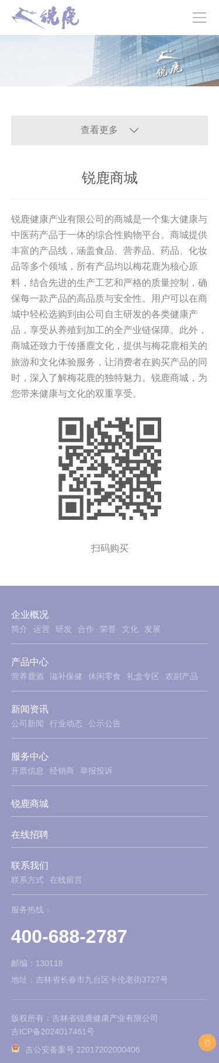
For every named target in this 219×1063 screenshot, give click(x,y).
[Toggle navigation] (199, 17)
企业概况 (29, 615)
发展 (152, 629)
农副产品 (181, 676)
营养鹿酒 (27, 676)
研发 (63, 629)
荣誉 (108, 629)
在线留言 (66, 879)
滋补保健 (66, 676)
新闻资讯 (29, 709)
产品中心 (29, 662)
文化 (130, 629)
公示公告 (104, 723)
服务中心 (29, 756)
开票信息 (27, 770)
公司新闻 (27, 723)
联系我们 (29, 865)
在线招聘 (29, 835)
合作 (86, 629)
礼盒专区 (143, 676)
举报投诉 (96, 770)
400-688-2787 (69, 936)
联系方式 (27, 879)
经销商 (62, 770)
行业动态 (66, 723)
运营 (41, 629)
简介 (19, 629)
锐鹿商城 (29, 804)
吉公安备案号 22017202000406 (82, 1049)
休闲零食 (104, 676)
